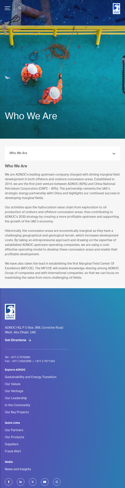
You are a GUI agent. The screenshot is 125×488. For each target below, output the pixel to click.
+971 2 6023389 (21, 361)
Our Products (14, 437)
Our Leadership (16, 398)
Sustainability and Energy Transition (30, 377)
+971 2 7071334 (45, 361)
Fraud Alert (13, 451)
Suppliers (11, 444)
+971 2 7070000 (20, 357)
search (20, 8)
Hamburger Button (7, 6)
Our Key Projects (17, 412)
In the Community (17, 405)
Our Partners (14, 430)
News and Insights (18, 469)
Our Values (12, 384)
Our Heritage (14, 391)
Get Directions (15, 340)
